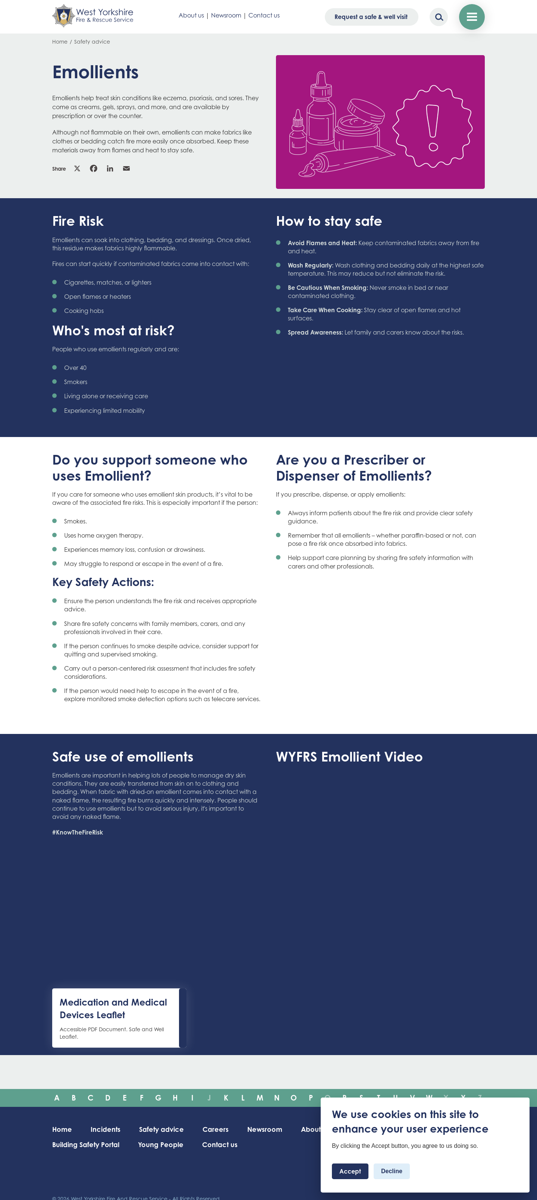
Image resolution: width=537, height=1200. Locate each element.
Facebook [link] (93, 168)
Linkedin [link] (110, 168)
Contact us (264, 15)
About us (191, 15)
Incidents (105, 1129)
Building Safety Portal (85, 1144)
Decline (391, 1171)
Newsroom (226, 15)
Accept (350, 1171)
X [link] (77, 168)
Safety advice (92, 41)
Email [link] (126, 168)
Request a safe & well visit (371, 16)
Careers (215, 1129)
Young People (160, 1144)
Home (59, 41)
